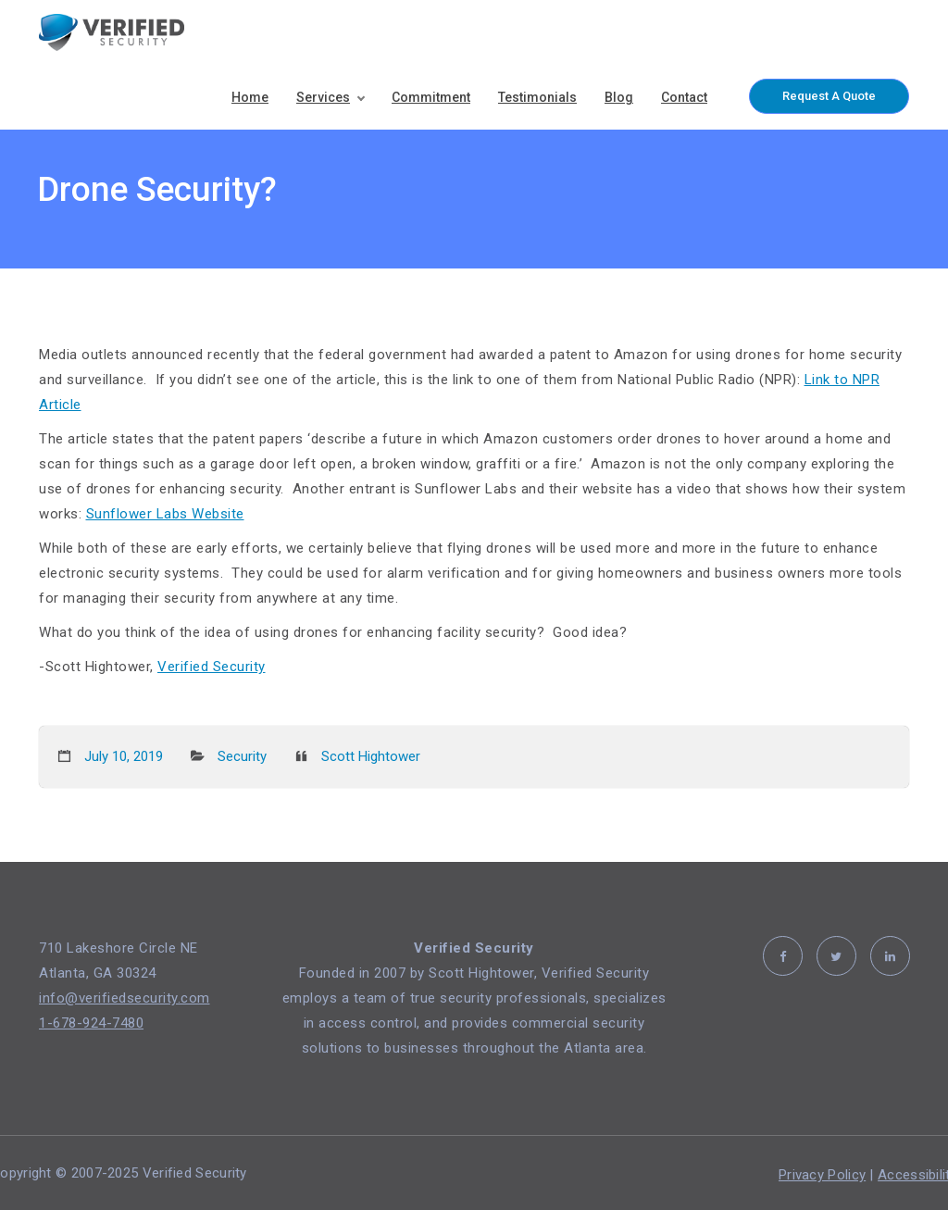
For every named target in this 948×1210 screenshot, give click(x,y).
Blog (619, 97)
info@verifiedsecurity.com (124, 998)
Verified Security (211, 666)
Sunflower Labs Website (165, 513)
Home (249, 97)
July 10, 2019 (123, 756)
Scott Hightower (370, 756)
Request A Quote (829, 96)
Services (323, 97)
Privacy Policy (822, 1174)
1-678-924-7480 (91, 1023)
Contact (684, 97)
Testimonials (537, 97)
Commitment (431, 97)
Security (242, 756)
